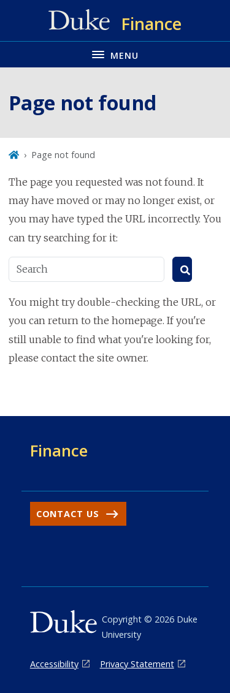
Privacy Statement (137, 664)
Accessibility (54, 664)
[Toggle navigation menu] (115, 54)
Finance (59, 450)
